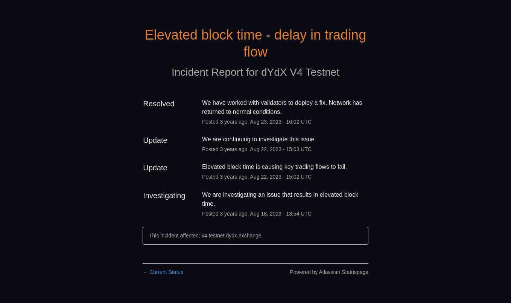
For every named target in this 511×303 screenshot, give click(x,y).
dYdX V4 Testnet (300, 72)
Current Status (163, 272)
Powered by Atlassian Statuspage (329, 272)
